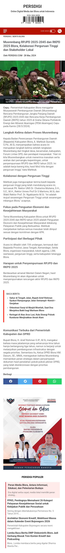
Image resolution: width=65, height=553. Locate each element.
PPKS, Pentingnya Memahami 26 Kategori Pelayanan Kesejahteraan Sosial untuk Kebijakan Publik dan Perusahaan (30, 503)
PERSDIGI (32, 6)
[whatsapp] (54, 381)
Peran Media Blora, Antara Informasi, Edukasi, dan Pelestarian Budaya (28, 487)
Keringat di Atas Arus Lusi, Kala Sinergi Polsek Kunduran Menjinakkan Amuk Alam (32, 316)
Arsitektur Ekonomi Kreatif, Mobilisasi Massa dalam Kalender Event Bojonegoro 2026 (31, 520)
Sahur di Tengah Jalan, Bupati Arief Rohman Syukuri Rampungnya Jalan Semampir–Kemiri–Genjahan (32, 301)
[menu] (5, 31)
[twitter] (25, 381)
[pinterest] (39, 381)
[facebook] (10, 381)
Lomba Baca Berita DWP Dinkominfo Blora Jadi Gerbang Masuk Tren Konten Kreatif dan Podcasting (32, 536)
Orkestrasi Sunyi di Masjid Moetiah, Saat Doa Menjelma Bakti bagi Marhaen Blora (31, 309)
